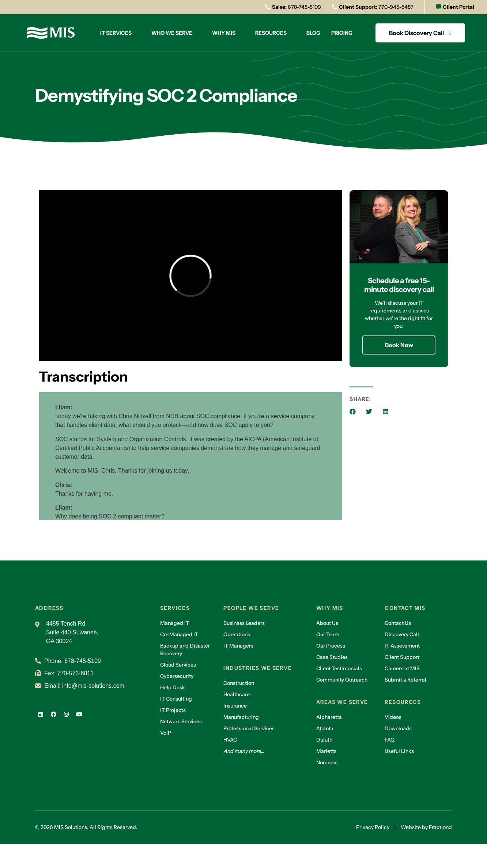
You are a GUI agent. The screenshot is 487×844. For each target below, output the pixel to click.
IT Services (116, 33)
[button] (352, 411)
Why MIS (223, 33)
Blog (313, 33)
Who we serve (171, 33)
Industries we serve (257, 668)
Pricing (341, 33)
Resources (271, 33)
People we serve (251, 608)
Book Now (399, 345)
